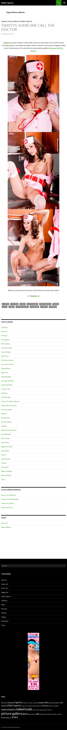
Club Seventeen (6, 348)
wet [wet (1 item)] (11, 717)
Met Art (4, 414)
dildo (23, 304)
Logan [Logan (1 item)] (23, 706)
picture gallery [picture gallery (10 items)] (11, 713)
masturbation (45, 304)
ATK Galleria (5, 344)
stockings (34, 306)
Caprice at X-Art (7, 507)
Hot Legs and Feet (7, 381)
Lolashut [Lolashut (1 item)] (30, 706)
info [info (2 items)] (61, 703)
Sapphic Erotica (6, 447)
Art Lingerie (5, 340)
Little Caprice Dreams (9, 405)
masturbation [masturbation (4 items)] (8, 709)
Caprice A (4, 584)
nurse (12, 306)
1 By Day (4, 327)
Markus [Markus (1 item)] (51, 706)
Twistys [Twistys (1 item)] (55, 714)
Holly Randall (6, 377)
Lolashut (4, 600)
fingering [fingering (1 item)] (51, 703)
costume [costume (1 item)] (35, 703)
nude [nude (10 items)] (28, 709)
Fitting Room (5, 368)
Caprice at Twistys (7, 503)
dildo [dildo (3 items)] (46, 702)
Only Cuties (5, 438)
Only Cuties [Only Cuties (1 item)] (39, 710)
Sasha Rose (5, 451)
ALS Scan (4, 336)
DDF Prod (4, 356)
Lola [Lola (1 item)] (26, 706)
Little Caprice (7, 2)
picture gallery (22, 306)
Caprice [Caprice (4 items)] (18, 702)
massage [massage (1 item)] (55, 706)
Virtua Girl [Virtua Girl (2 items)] (5, 718)
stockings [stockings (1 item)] (42, 714)
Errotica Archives (7, 360)
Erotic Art (4, 588)
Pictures (22, 21)
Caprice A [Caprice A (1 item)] (25, 703)
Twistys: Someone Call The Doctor (28, 27)
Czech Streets (6, 352)
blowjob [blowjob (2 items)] (11, 703)
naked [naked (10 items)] (20, 709)
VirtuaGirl (4, 467)
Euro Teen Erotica (7, 364)
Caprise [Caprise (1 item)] (30, 703)
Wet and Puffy (6, 475)
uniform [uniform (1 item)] (59, 714)
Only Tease (5, 442)
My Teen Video (6, 422)
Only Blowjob (6, 434)
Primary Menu (64, 2)
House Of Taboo (7, 385)
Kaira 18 (4, 523)
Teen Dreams (5, 459)
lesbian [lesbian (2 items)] (4, 706)
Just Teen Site (6, 397)
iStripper (4, 393)
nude (5, 306)
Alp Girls (4, 331)
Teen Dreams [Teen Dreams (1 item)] (48, 714)
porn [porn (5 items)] (25, 713)
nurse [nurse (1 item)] (34, 710)
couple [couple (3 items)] (41, 702)
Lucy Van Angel (6, 410)
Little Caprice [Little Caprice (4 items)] (14, 705)
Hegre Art (4, 373)
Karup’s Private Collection (10, 401)
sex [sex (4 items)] (37, 713)
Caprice (4, 21)
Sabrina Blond (6, 527)
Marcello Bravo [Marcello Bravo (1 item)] (37, 706)
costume (14, 304)
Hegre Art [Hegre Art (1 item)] (57, 703)
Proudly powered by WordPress (10, 727)
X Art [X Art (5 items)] (15, 717)
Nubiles (4, 426)
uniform (53, 306)
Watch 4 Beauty (6, 471)
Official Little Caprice (8, 430)
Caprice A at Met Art (8, 495)
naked (56, 304)
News (3, 605)
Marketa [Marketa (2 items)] (45, 706)
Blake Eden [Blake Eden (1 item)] (4, 703)
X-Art (3, 479)
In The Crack (5, 389)
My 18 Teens (5, 418)
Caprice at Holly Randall (9, 499)
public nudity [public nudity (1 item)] (31, 714)
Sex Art (3, 455)
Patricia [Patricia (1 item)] (49, 710)
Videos (3, 617)
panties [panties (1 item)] (45, 710)
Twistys (29, 21)
